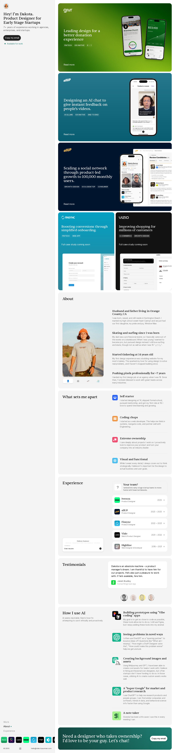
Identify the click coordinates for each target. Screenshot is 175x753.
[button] (12, 38)
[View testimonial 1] (124, 597)
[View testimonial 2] (133, 597)
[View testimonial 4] (151, 597)
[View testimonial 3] (142, 597)
